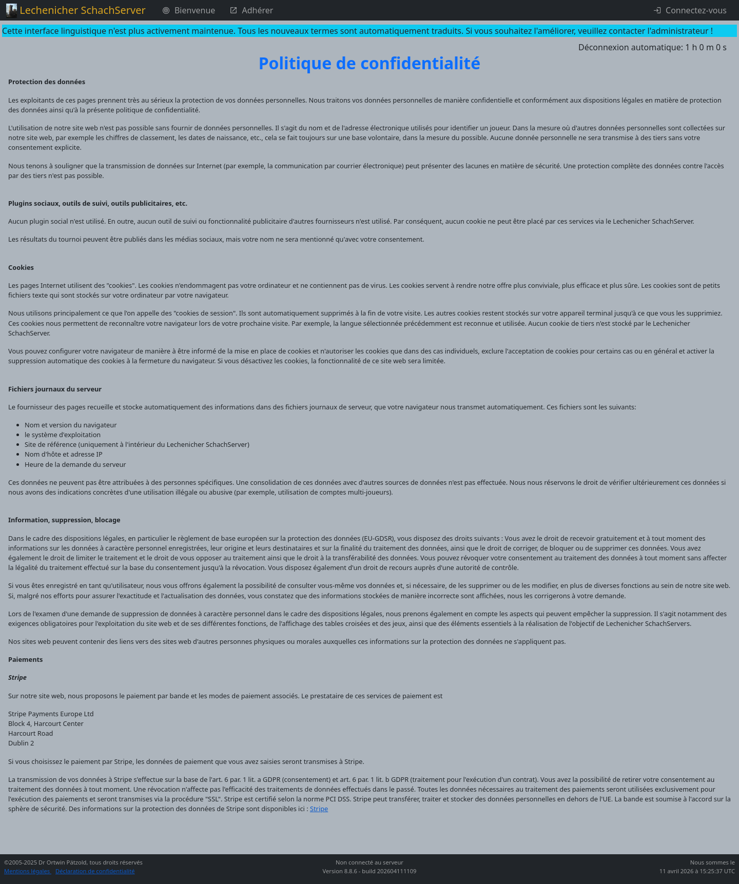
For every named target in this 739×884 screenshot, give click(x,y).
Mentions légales (27, 871)
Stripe (319, 808)
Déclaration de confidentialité (95, 871)
